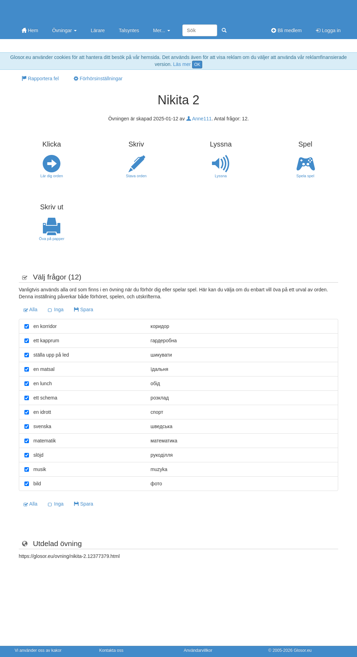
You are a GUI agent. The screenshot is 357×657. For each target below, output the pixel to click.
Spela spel (305, 166)
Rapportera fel (40, 78)
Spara (83, 309)
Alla (30, 309)
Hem (30, 30)
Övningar (64, 30)
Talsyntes (129, 30)
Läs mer (182, 64)
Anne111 (199, 118)
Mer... (161, 30)
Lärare (98, 30)
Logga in (328, 30)
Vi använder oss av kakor (38, 650)
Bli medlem (286, 30)
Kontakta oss (111, 650)
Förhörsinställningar (98, 78)
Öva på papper (51, 229)
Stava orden (136, 166)
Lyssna (221, 166)
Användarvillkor (198, 650)
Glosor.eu (302, 650)
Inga (55, 309)
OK (197, 64)
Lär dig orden (51, 166)
